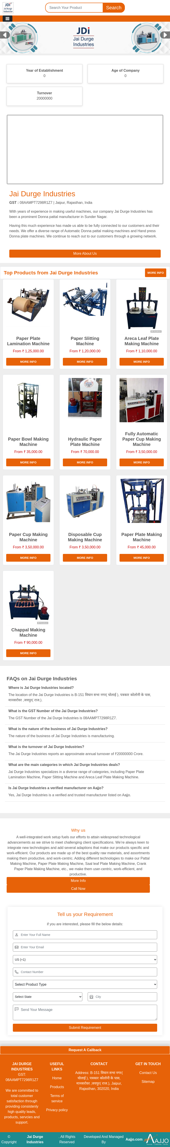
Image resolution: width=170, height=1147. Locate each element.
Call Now (78, 889)
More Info (78, 881)
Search (114, 7)
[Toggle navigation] (7, 18)
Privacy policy (57, 1110)
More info (155, 272)
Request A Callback (85, 1050)
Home (57, 1078)
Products (57, 1087)
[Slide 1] (85, 46)
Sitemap (148, 1081)
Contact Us (148, 1073)
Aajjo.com (134, 1139)
